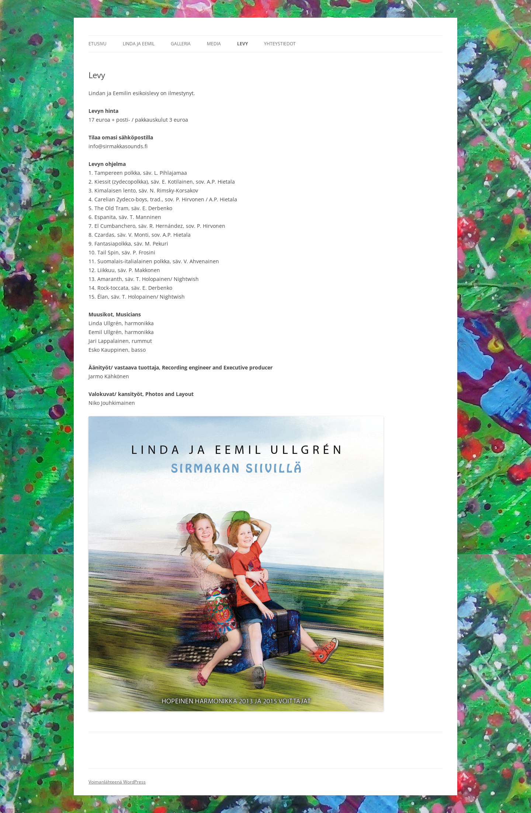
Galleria (181, 44)
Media (214, 44)
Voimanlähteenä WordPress (117, 782)
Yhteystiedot (280, 44)
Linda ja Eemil (139, 44)
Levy (242, 44)
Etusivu (97, 44)
